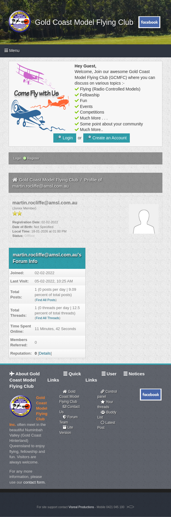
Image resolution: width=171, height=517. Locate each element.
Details (45, 353)
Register (31, 158)
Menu (12, 50)
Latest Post (106, 425)
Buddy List (106, 414)
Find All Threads (47, 318)
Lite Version (66, 429)
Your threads (105, 404)
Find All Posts (46, 300)
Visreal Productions (81, 507)
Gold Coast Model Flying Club (82, 22)
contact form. (34, 482)
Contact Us (69, 409)
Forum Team (68, 419)
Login (16, 158)
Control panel (107, 394)
